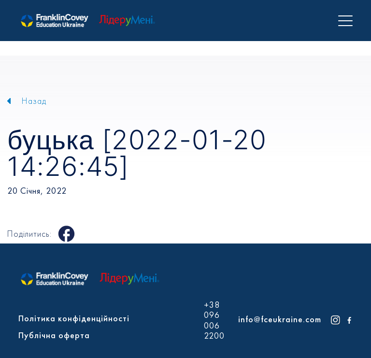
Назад (34, 100)
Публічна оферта (54, 335)
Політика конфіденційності (73, 318)
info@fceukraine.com (279, 319)
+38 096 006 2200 (214, 320)
